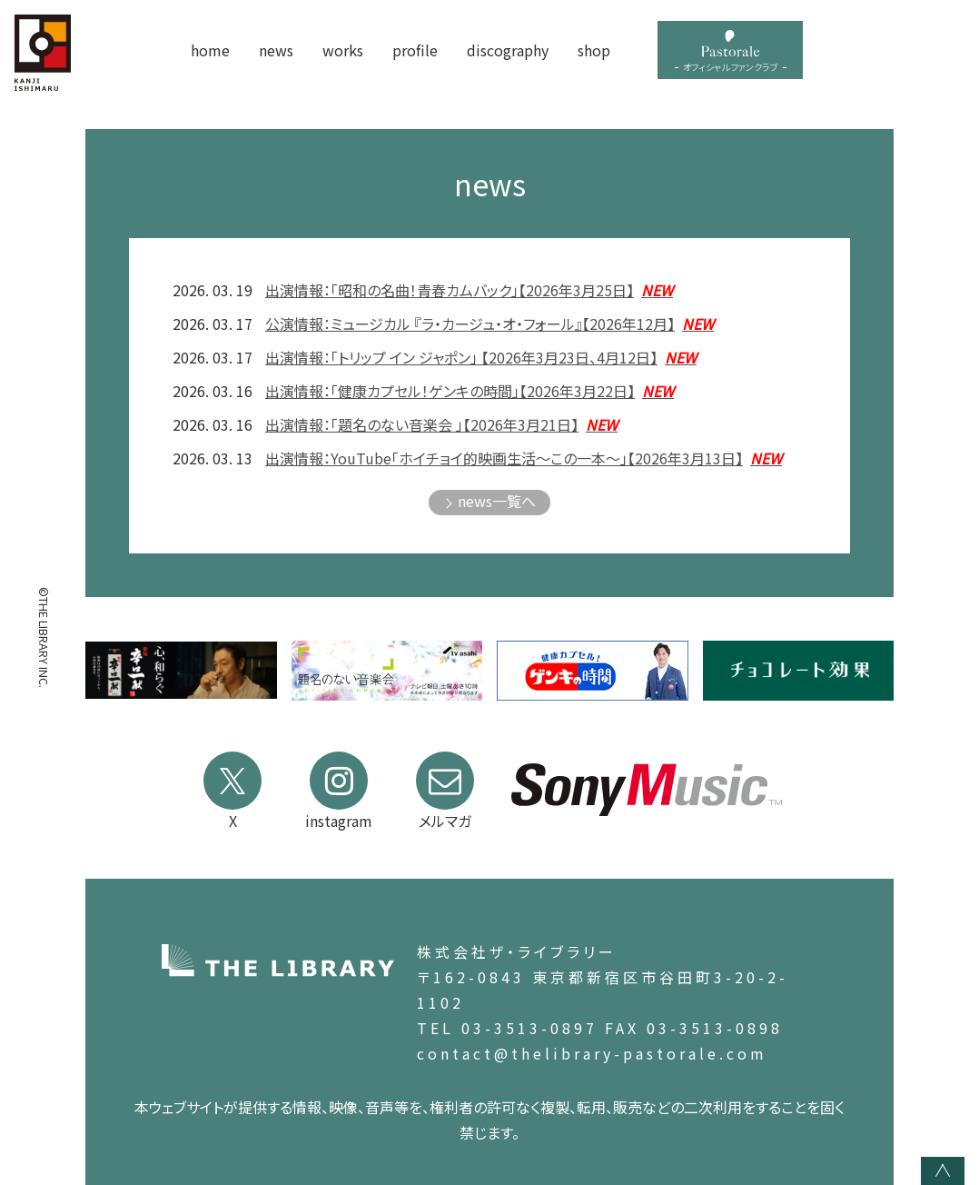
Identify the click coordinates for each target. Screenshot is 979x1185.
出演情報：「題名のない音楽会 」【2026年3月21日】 (441, 424)
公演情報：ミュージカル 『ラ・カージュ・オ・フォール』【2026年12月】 (489, 323)
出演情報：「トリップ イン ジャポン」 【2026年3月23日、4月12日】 (481, 357)
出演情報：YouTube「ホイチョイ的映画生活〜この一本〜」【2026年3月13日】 (523, 458)
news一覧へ (497, 501)
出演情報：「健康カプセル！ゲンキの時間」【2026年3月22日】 (469, 391)
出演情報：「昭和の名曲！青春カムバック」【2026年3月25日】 (469, 290)
